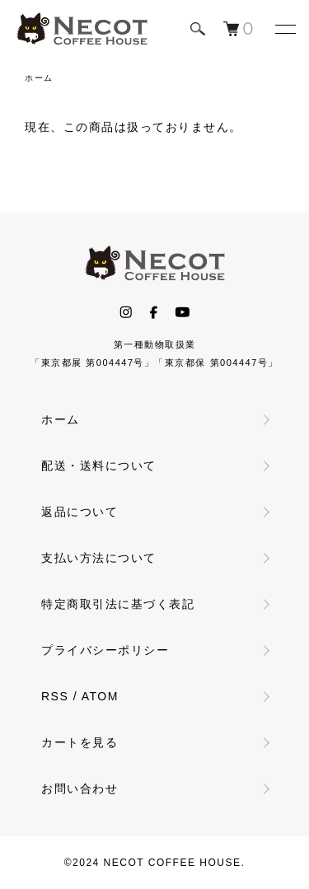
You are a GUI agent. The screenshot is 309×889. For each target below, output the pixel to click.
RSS (54, 696)
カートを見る (79, 742)
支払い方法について (99, 557)
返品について (79, 511)
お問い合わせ (79, 788)
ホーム (39, 77)
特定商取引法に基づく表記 (117, 604)
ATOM (100, 696)
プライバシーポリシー (105, 650)
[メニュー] (284, 29)
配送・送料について (99, 465)
